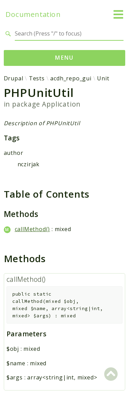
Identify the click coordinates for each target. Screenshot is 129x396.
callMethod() (32, 229)
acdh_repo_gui (70, 78)
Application (61, 104)
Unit (103, 78)
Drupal (13, 78)
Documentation (33, 14)
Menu (64, 57)
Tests (37, 78)
